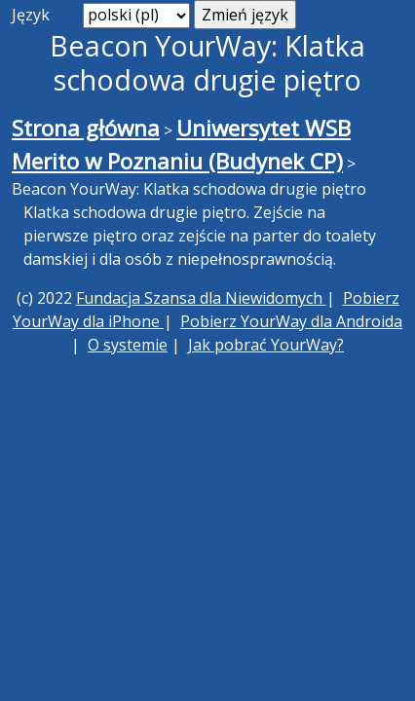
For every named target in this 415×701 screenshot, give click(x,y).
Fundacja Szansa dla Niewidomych (201, 298)
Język (31, 14)
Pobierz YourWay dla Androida (291, 321)
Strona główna (86, 128)
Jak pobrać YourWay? (266, 344)
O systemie (128, 344)
